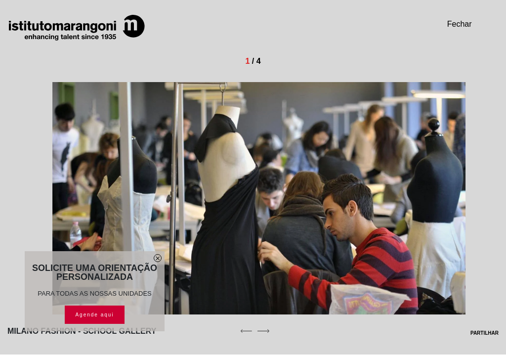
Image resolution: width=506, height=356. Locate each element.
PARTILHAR (478, 333)
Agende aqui (94, 314)
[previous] (246, 331)
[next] (263, 331)
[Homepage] (76, 28)
